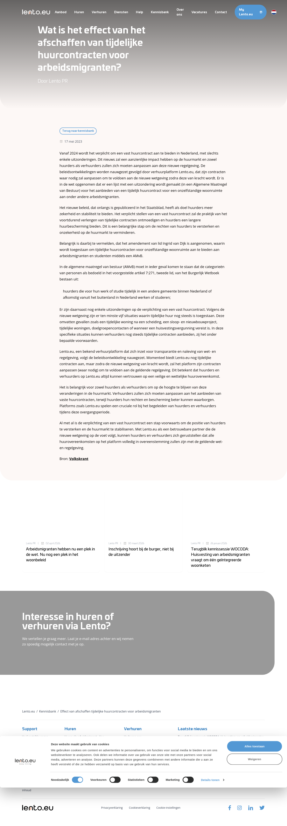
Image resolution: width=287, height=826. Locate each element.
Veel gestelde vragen (35, 736)
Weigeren (254, 797)
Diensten (121, 12)
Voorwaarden (30, 771)
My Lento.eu (250, 12)
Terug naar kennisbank (78, 131)
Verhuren (99, 12)
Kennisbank (160, 12)
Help (139, 12)
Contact (221, 12)
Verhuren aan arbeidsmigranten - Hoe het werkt (141, 741)
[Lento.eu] (36, 12)
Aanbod (60, 12)
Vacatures (199, 12)
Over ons (28, 757)
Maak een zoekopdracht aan (82, 760)
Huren (79, 12)
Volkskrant (78, 458)
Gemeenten (131, 753)
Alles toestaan (254, 784)
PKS (126, 760)
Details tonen (210, 818)
